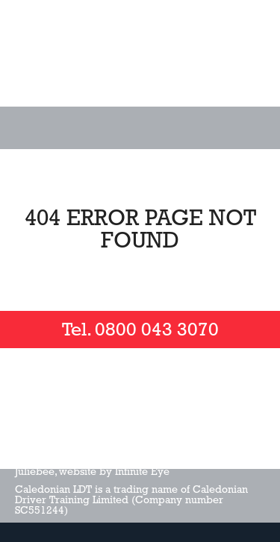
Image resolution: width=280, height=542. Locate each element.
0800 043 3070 (157, 329)
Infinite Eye (142, 471)
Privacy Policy (165, 443)
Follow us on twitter (104, 393)
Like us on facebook (44, 393)
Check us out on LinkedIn (164, 393)
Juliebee (35, 471)
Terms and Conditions (68, 443)
